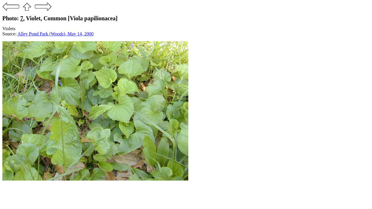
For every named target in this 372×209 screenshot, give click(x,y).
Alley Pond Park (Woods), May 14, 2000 (55, 33)
